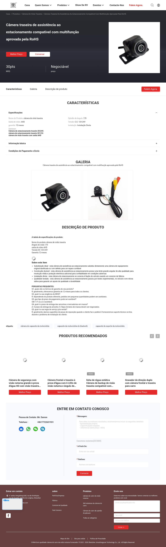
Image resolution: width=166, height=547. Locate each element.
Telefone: (81, 459)
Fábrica (54, 500)
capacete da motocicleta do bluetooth (72, 326)
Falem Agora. (151, 89)
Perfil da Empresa (58, 496)
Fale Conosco (57, 510)
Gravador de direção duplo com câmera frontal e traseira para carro (140, 383)
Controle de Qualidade (59, 505)
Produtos (16, 14)
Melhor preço (16, 54)
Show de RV (81, 5)
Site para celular (79, 539)
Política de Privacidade (98, 539)
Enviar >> (121, 527)
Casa (8, 14)
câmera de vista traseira (32, 14)
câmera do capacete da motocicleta (35, 326)
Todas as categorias (90, 518)
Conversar (39, 54)
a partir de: (82, 446)
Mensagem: (82, 416)
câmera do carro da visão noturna (91, 497)
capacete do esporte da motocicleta (110, 326)
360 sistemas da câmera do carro (92, 504)
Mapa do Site (64, 539)
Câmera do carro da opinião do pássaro (92, 512)
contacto (84, 473)
